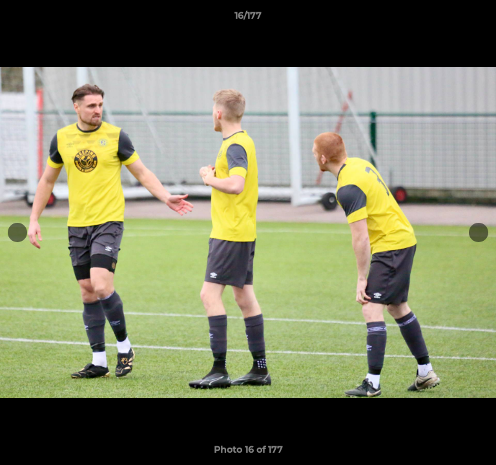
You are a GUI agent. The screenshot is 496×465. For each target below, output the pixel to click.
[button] (480, 19)
